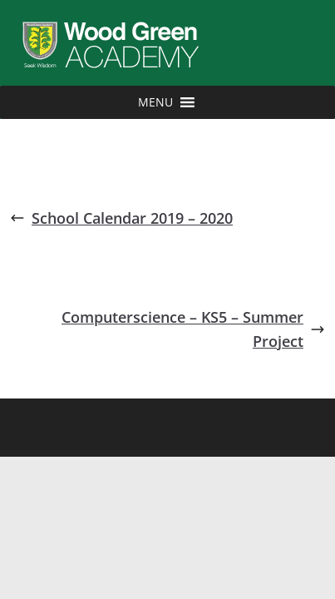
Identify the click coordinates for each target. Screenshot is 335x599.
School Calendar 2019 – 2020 (121, 218)
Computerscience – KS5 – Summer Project (193, 329)
